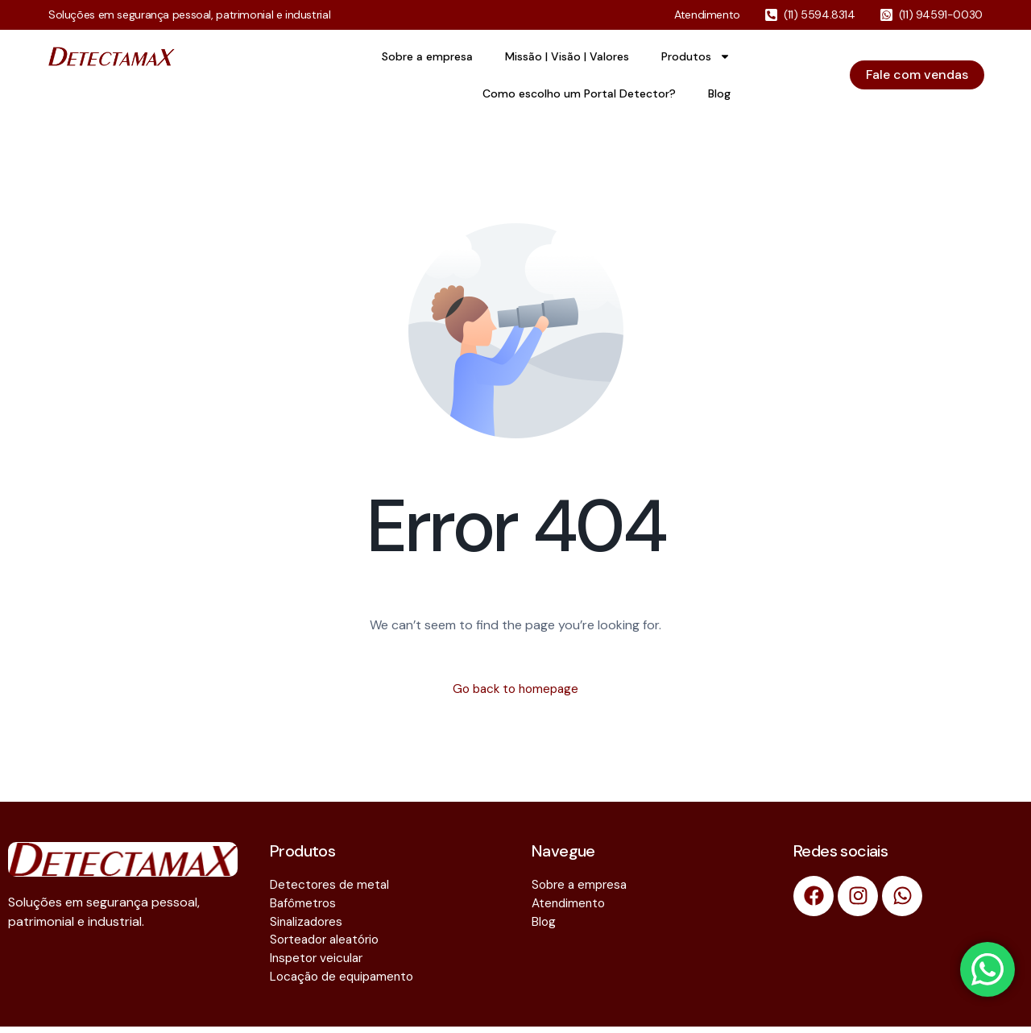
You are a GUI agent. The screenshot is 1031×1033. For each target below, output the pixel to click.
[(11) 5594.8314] (771, 15)
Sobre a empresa (427, 56)
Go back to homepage (515, 689)
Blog (719, 93)
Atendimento (707, 14)
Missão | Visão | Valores (567, 56)
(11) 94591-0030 (941, 14)
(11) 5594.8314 (819, 14)
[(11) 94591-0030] (886, 15)
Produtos (696, 56)
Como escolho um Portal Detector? (579, 93)
